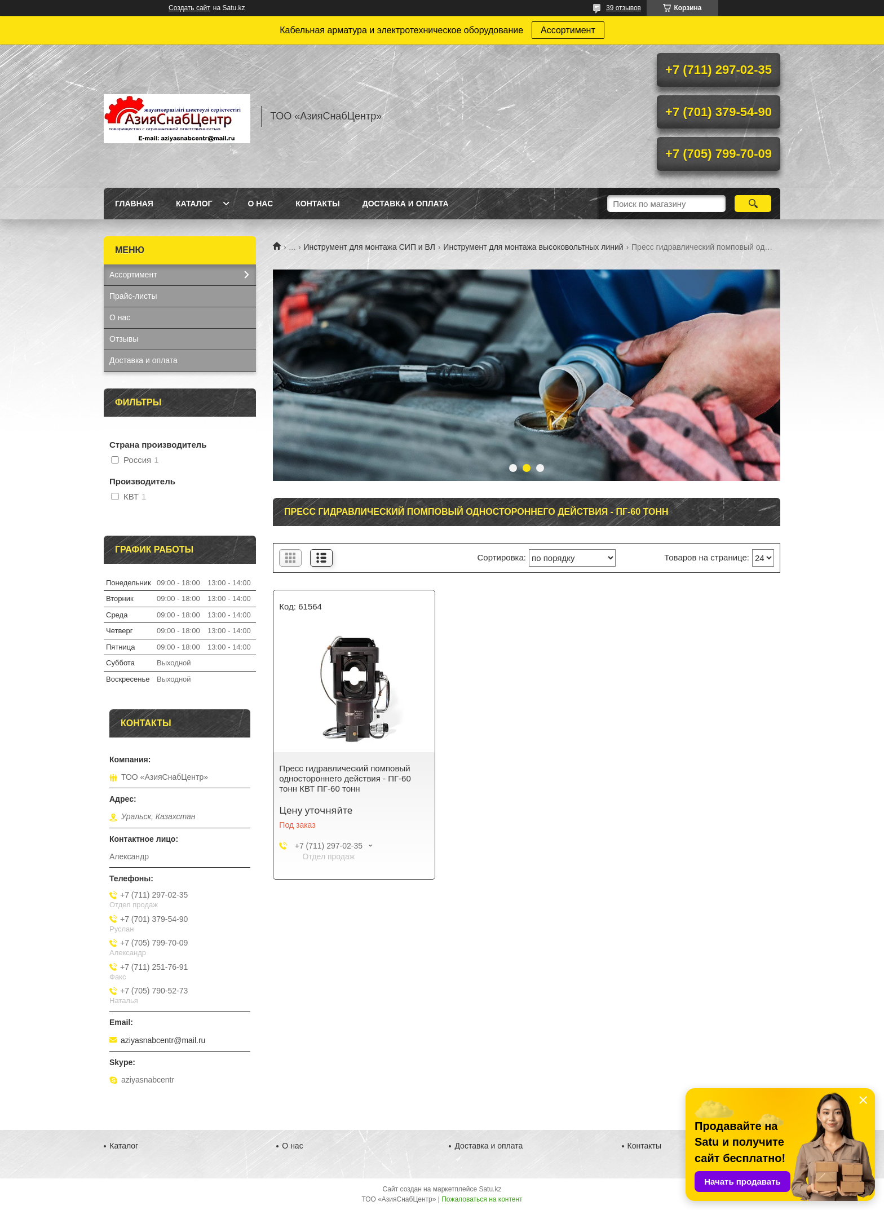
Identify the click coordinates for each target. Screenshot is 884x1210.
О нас (260, 203)
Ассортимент (568, 30)
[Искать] (753, 203)
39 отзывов (623, 8)
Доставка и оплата (406, 203)
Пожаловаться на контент (481, 1199)
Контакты (317, 203)
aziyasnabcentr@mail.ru (163, 1040)
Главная (134, 203)
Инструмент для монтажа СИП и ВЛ (369, 246)
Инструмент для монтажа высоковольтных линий (533, 246)
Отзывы (123, 338)
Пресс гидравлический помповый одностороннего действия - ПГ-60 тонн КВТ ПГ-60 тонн (344, 778)
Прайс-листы (133, 296)
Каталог (194, 203)
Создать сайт (189, 8)
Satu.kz (490, 1189)
